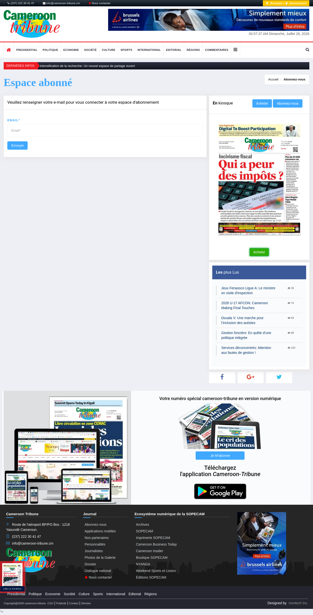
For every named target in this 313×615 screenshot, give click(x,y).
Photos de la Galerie (100, 557)
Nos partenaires (97, 538)
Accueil (273, 79)
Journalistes (94, 551)
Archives (142, 524)
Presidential (27, 49)
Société (90, 49)
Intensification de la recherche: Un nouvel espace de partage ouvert (87, 66)
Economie (71, 49)
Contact (73, 603)
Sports (126, 49)
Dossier (90, 564)
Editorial (174, 49)
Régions (193, 49)
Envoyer (17, 145)
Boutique (274, 3)
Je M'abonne (220, 456)
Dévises (86, 603)
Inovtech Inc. (298, 603)
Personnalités (95, 544)
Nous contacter (100, 3)
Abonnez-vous (294, 79)
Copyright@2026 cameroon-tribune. (25, 603)
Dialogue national (98, 571)
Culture (108, 49)
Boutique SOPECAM (152, 557)
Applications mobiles (100, 531)
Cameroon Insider (149, 551)
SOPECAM (144, 531)
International (149, 49)
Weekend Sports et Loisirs (156, 571)
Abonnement (295, 3)
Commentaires (216, 49)
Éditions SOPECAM (151, 577)
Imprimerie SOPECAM (153, 538)
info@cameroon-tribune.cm (61, 3)
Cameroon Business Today (156, 544)
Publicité (61, 603)
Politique (50, 49)
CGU (50, 603)
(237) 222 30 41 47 (21, 3)
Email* (13, 120)
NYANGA (143, 564)
